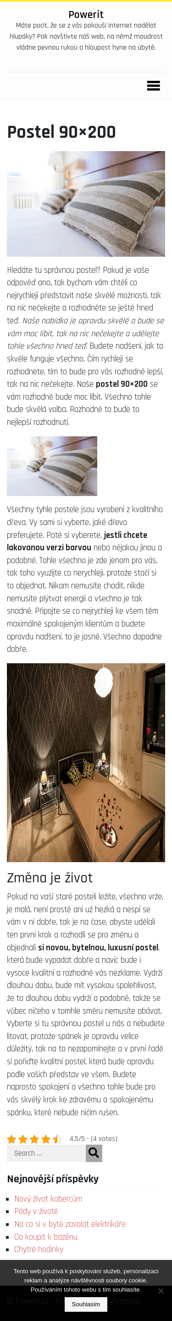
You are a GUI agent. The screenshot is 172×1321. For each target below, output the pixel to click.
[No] (160, 1290)
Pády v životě (36, 1211)
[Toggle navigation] (151, 86)
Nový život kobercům (48, 1199)
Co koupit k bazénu (46, 1237)
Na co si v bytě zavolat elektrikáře (70, 1224)
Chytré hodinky (38, 1249)
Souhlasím (86, 1304)
